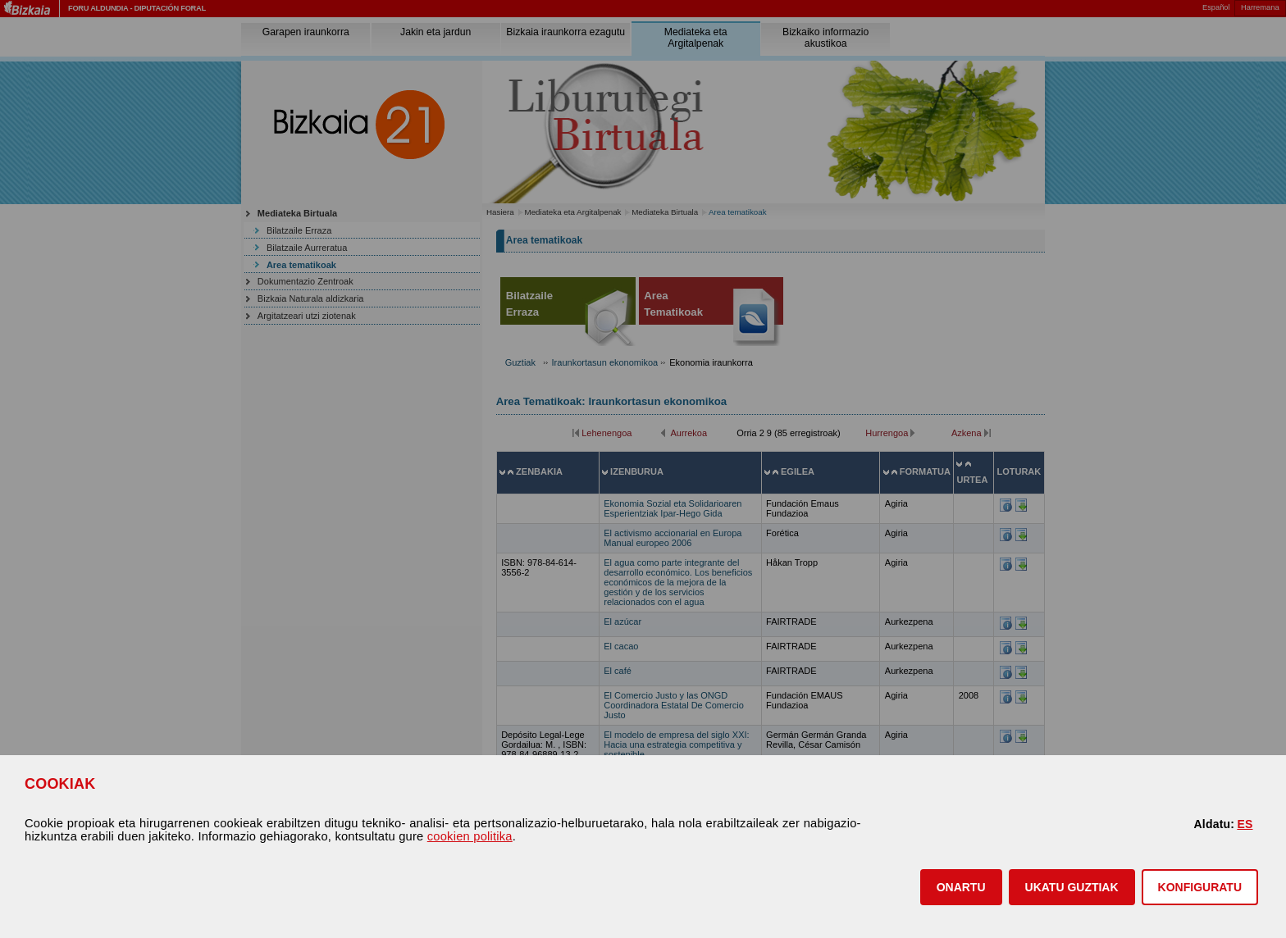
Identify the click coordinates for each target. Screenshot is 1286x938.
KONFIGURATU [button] (1200, 887)
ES (1244, 824)
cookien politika (470, 836)
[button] (961, 887)
